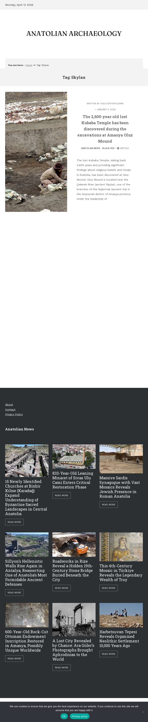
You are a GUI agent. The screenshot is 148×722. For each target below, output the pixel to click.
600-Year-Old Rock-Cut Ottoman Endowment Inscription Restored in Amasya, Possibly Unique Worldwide (26, 640)
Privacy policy (80, 716)
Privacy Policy (14, 414)
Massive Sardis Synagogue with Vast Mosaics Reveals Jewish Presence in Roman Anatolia (119, 486)
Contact (10, 409)
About (9, 404)
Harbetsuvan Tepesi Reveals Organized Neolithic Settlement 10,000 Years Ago (119, 638)
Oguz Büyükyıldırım (111, 103)
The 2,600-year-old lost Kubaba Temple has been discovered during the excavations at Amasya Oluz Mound (105, 129)
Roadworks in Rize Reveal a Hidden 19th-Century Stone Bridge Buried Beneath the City (72, 570)
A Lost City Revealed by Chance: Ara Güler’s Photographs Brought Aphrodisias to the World (73, 649)
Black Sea (108, 148)
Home (29, 65)
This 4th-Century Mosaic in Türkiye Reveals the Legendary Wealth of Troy (120, 572)
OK (64, 716)
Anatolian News (90, 148)
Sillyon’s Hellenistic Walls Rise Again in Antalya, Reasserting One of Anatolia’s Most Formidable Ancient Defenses (26, 572)
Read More (14, 522)
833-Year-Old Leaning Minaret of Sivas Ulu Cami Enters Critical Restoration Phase (72, 480)
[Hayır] (143, 712)
